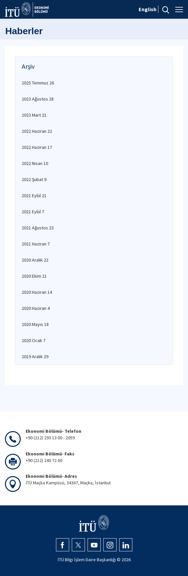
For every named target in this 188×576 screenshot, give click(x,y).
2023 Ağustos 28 (38, 99)
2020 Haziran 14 (37, 292)
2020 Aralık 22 (35, 260)
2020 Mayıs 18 (35, 324)
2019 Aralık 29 (35, 356)
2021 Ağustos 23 (38, 228)
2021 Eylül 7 (33, 212)
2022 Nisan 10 (35, 163)
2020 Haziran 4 (36, 308)
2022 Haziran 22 (37, 131)
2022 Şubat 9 (34, 179)
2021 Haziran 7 (36, 244)
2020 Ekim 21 (34, 276)
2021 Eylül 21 (34, 195)
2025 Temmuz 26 (38, 83)
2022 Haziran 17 (37, 147)
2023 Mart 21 (34, 115)
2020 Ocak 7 (33, 340)
